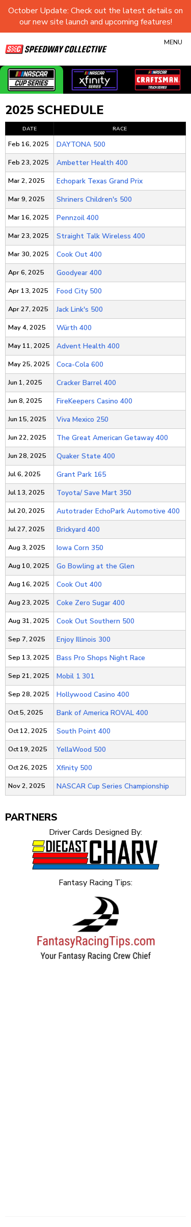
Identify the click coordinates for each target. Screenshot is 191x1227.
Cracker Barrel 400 (86, 383)
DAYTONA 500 (81, 144)
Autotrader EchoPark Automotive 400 (118, 511)
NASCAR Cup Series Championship (113, 786)
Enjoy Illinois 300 (84, 639)
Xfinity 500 (74, 768)
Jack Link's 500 (80, 309)
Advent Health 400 (88, 346)
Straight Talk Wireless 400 (101, 236)
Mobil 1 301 (75, 676)
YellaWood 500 (81, 749)
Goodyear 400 (79, 273)
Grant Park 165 (81, 474)
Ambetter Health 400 (92, 163)
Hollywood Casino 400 (93, 694)
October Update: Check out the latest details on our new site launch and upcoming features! (95, 16)
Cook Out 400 (79, 254)
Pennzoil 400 (78, 218)
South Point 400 (84, 731)
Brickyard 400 (78, 529)
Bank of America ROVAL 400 (102, 713)
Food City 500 (79, 291)
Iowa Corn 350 (80, 548)
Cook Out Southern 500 (95, 621)
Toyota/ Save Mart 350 (94, 493)
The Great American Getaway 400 (112, 438)
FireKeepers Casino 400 (94, 401)
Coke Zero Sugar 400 (91, 603)
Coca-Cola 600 (80, 364)
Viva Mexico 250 (82, 419)
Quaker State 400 (86, 456)
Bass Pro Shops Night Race (101, 658)
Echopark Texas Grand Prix (100, 181)
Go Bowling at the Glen (95, 566)
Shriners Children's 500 (94, 199)
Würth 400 (74, 328)
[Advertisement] (95, 1077)
